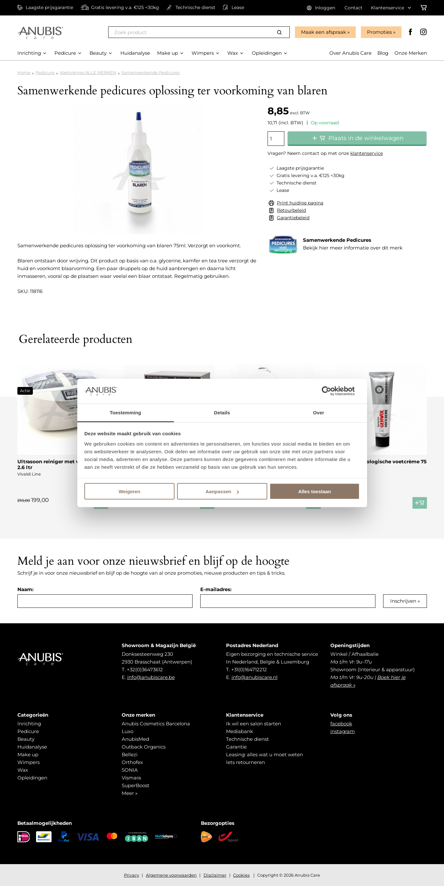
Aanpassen (222, 491)
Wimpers (28, 762)
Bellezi (129, 754)
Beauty (25, 739)
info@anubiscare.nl (254, 677)
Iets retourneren (245, 762)
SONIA (130, 770)
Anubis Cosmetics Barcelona (156, 724)
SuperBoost (135, 785)
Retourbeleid (291, 210)
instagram (342, 731)
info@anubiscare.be (151, 677)
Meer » (129, 793)
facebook (341, 724)
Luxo (127, 731)
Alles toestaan (314, 491)
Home (24, 72)
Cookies (241, 875)
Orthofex (132, 762)
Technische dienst (247, 739)
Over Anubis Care (350, 53)
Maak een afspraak (323, 32)
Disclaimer (214, 875)
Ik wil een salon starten (253, 724)
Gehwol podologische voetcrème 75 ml (381, 464)
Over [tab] (318, 412)
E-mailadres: (215, 589)
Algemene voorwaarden (171, 875)
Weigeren (129, 491)
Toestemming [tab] (125, 412)
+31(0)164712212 (249, 669)
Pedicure (44, 72)
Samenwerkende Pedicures (150, 72)
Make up (27, 754)
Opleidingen (32, 778)
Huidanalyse (32, 747)
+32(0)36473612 (145, 669)
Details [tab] (222, 412)
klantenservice (366, 153)
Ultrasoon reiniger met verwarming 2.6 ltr (62, 464)
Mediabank (239, 731)
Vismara (131, 778)
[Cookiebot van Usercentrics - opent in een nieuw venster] (331, 391)
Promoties (379, 32)
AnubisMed (135, 739)
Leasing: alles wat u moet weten (264, 754)
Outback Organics (143, 747)
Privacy (131, 875)
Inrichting (29, 724)
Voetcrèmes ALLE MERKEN (88, 72)
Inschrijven (403, 601)
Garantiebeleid (293, 218)
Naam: (25, 589)
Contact (354, 8)
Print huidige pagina (300, 203)
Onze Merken (410, 53)
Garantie (236, 747)
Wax (22, 770)
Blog (382, 53)
